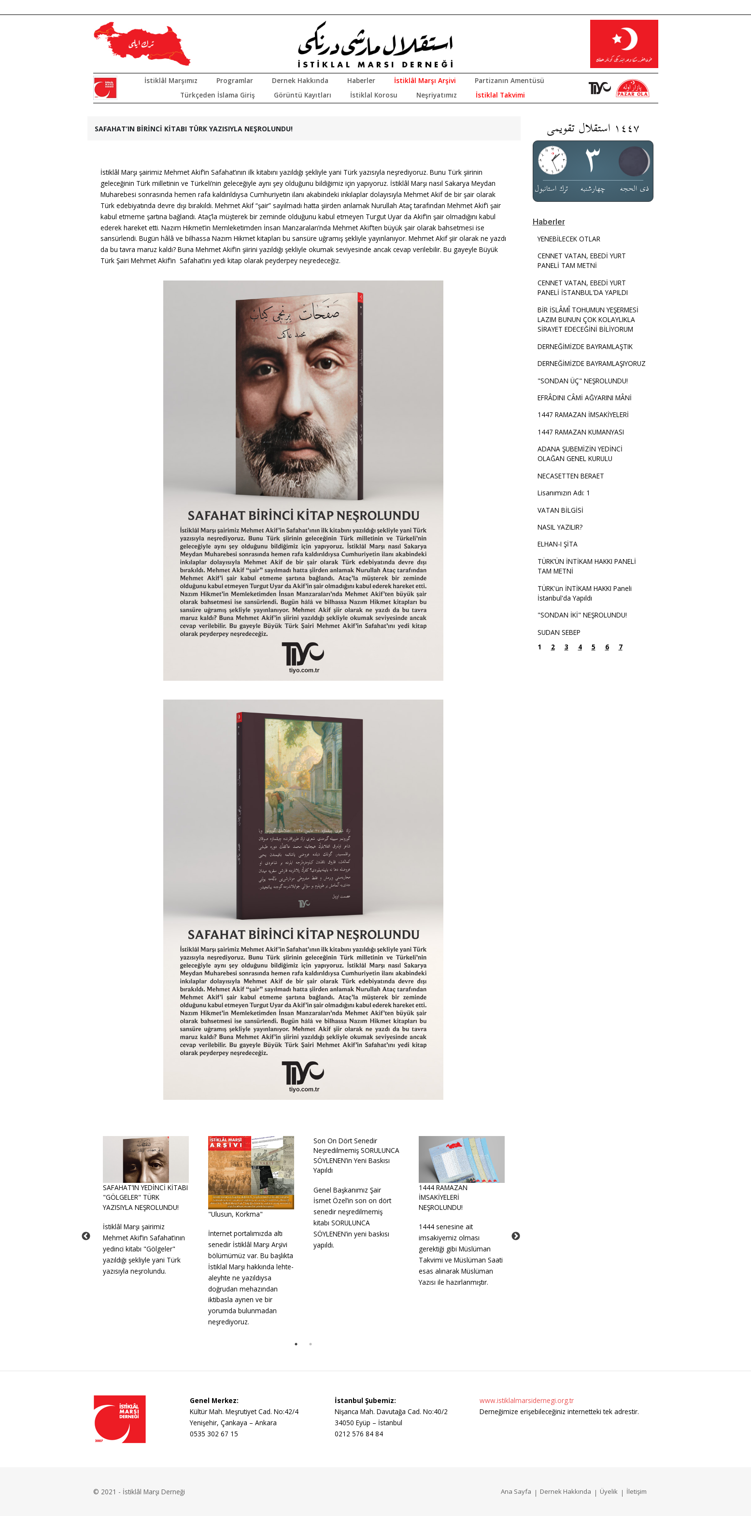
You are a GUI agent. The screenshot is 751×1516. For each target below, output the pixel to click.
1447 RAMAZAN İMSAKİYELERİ (583, 414)
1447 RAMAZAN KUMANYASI (581, 431)
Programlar (234, 80)
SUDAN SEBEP (559, 632)
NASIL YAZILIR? (560, 527)
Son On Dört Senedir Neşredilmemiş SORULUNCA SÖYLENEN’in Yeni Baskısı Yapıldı (356, 1155)
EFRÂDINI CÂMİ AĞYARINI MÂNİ (585, 397)
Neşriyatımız (436, 94)
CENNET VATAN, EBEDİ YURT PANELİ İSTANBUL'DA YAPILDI (583, 287)
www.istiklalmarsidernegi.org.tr (527, 1400)
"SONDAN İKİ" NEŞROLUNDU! (582, 614)
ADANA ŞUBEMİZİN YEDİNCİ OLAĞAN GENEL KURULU (580, 453)
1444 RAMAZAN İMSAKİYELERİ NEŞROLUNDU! (443, 1197)
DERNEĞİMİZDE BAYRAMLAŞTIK (585, 346)
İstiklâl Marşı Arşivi (425, 80)
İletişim (636, 1491)
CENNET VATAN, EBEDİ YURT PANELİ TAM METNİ (582, 260)
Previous (86, 1236)
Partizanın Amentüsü (509, 80)
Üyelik (609, 1491)
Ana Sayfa (516, 1491)
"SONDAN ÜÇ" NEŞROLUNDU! (583, 380)
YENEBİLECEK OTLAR (569, 238)
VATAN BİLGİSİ (560, 510)
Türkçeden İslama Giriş (217, 94)
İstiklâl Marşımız (171, 80)
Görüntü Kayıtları (302, 94)
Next (515, 1236)
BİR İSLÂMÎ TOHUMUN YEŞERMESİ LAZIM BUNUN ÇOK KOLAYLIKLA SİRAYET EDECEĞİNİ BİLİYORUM (588, 319)
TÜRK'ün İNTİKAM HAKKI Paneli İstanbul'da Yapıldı (585, 593)
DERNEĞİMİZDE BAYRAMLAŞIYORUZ (592, 363)
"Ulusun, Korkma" (235, 1214)
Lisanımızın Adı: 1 (564, 492)
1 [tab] (296, 1344)
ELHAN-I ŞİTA (558, 543)
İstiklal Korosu (373, 94)
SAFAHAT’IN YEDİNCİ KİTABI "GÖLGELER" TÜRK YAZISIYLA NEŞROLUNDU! (145, 1197)
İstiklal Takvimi (500, 94)
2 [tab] (310, 1344)
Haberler (361, 80)
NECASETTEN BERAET (571, 475)
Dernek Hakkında (300, 80)
